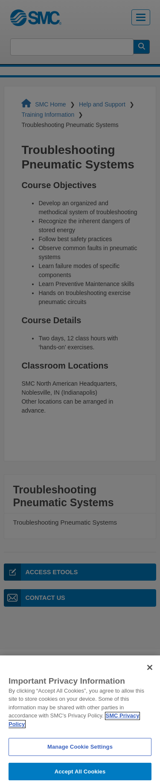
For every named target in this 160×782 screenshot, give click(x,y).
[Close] (149, 672)
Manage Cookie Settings (80, 752)
